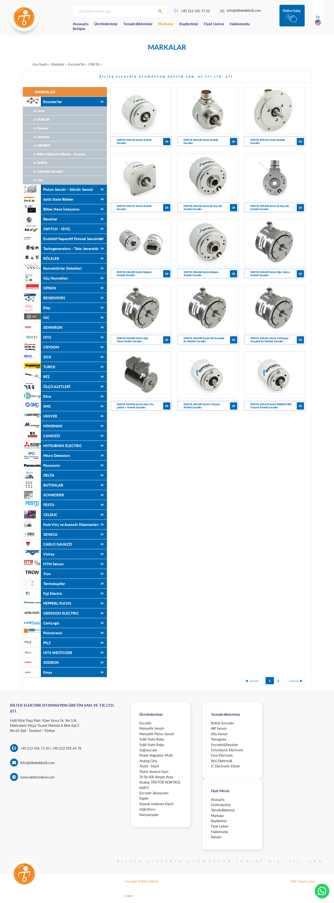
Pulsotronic (42, 633)
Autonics (43, 137)
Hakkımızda (240, 23)
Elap (36, 307)
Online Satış (291, 11)
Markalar (165, 23)
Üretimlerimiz (106, 23)
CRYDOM (41, 347)
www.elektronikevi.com (37, 777)
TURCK (39, 367)
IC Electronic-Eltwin (225, 766)
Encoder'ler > (77, 64)
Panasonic (41, 465)
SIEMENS (43, 145)
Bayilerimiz (188, 23)
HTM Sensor (43, 564)
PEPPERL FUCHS (47, 603)
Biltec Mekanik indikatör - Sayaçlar (61, 154)
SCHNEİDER (43, 495)
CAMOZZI (41, 436)
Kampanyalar (149, 815)
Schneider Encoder (50, 171)
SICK (37, 357)
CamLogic (41, 623)
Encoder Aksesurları (153, 793)
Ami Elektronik (221, 761)
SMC (37, 406)
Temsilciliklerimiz (137, 23)
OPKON (39, 288)
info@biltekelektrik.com (240, 10)
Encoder (145, 723)
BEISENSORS (44, 298)
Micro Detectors (46, 455)
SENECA (40, 534)
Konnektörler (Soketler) (52, 268)
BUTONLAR (43, 485)
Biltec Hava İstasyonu (51, 209)
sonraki (294, 681)
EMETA (42, 163)
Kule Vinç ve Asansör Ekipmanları (61, 524)
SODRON (41, 662)
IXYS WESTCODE (47, 652)
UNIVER (40, 416)
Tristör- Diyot (149, 766)
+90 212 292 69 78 (66, 748)
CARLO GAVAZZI (47, 544)
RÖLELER (41, 258)
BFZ (36, 376)
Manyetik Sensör (151, 728)
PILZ (37, 643)
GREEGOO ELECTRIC (51, 613)
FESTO (38, 505)
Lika (40, 180)
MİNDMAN (42, 426)
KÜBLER (43, 119)
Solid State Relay (151, 739)
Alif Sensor (219, 728)
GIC (36, 317)
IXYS (37, 337)
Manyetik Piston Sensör (156, 734)
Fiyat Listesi (214, 23)
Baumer (42, 128)
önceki (254, 681)
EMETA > (95, 64)
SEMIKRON (42, 327)
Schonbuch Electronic (227, 750)
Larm (40, 111)
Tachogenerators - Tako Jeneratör (61, 248)
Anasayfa (80, 23)
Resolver (40, 219)
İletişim (79, 28)
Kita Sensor (219, 734)
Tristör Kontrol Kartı (153, 772)
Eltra (37, 396)
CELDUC (40, 514)
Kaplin (143, 798)
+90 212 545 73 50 (192, 11)
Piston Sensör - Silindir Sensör (58, 189)
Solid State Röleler (48, 199)
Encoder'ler (42, 101)
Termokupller (44, 583)
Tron (37, 574)
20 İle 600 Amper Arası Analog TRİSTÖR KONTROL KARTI (160, 782)
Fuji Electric (42, 593)
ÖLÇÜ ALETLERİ (46, 386)
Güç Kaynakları (45, 278)
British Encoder (222, 723)
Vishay (39, 554)
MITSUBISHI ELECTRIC (52, 445)
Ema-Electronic (222, 755)
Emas (37, 672)
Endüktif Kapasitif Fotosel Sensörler (63, 238)
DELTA (38, 475)
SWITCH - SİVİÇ (46, 229)
